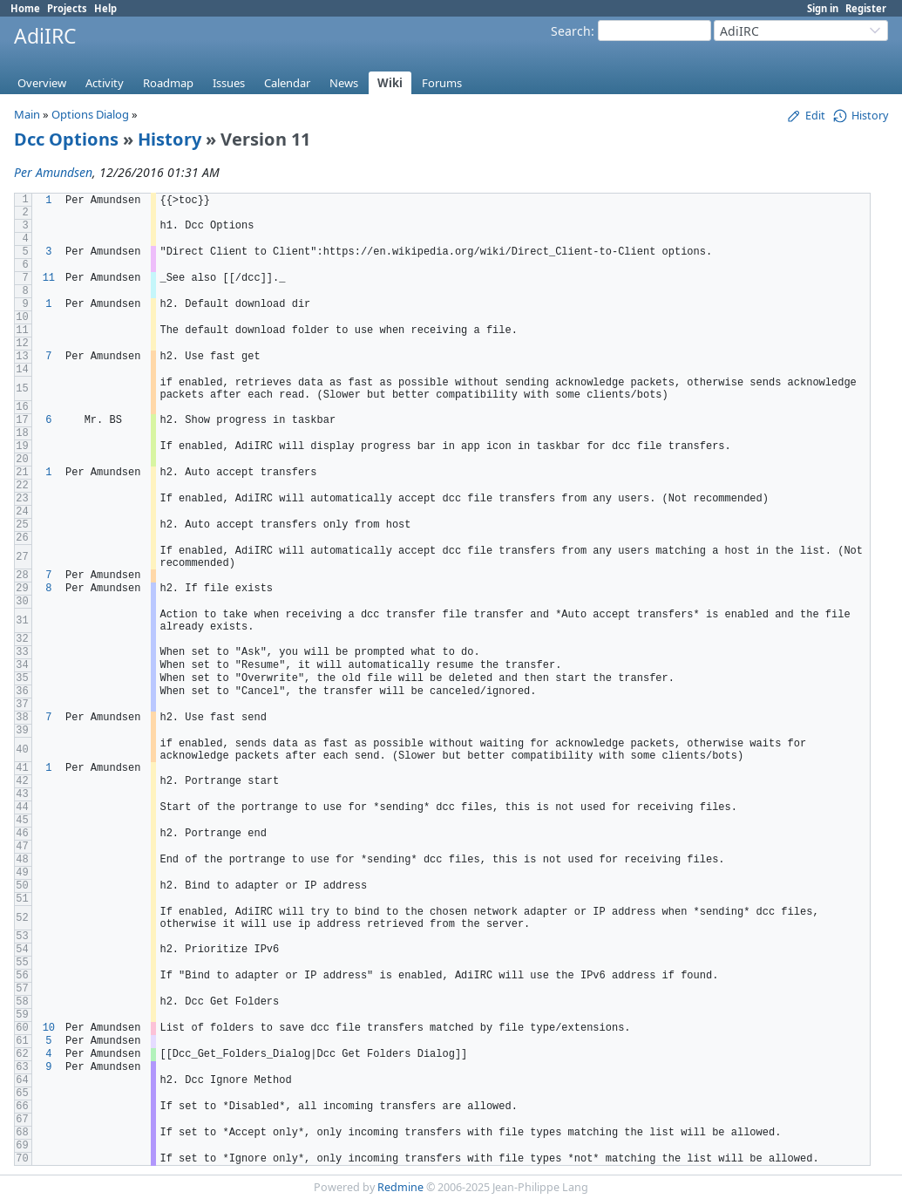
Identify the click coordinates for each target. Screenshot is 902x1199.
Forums (442, 83)
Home (25, 8)
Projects (67, 8)
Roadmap (168, 83)
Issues (229, 83)
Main (27, 114)
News (343, 83)
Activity (104, 83)
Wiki (390, 83)
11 (49, 278)
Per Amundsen (53, 172)
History (169, 139)
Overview (41, 83)
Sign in (822, 8)
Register (865, 8)
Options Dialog (90, 114)
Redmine (400, 1187)
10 (49, 1028)
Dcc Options (66, 139)
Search (571, 31)
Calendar (287, 83)
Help (105, 8)
